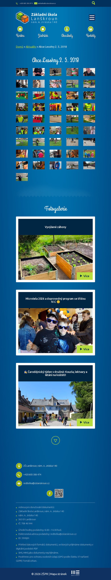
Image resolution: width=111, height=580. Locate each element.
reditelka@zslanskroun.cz (47, 3)
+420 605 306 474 (26, 3)
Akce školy (66, 35)
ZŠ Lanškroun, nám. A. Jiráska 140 (36, 465)
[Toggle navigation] (92, 17)
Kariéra (20, 35)
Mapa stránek (58, 573)
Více (86, 276)
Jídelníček (43, 35)
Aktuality (31, 46)
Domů (19, 46)
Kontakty (90, 35)
